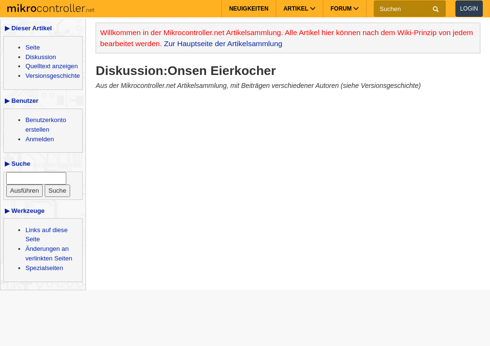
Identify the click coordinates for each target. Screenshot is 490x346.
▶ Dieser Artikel (28, 28)
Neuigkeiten (249, 8)
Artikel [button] (299, 8)
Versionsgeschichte (52, 75)
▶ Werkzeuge (25, 210)
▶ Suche (17, 163)
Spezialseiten (44, 268)
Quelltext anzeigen (51, 66)
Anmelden (39, 139)
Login (469, 8)
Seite (32, 47)
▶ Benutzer (21, 100)
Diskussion (40, 57)
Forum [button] (345, 8)
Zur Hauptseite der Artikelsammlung (223, 43)
